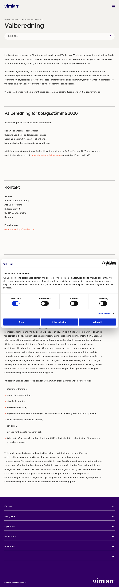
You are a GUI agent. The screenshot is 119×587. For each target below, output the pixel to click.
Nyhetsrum (9, 527)
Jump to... (13, 36)
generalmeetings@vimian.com (46, 155)
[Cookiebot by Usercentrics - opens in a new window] (104, 263)
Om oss (8, 506)
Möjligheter (10, 516)
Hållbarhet (9, 547)
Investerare (11, 20)
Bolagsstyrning (31, 20)
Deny (21, 322)
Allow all (97, 322)
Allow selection (59, 322)
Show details (104, 313)
